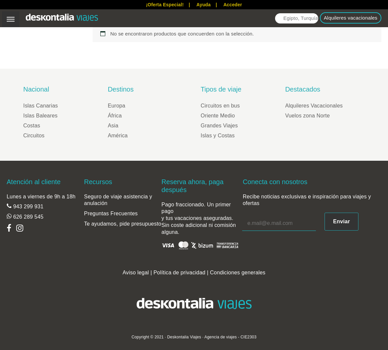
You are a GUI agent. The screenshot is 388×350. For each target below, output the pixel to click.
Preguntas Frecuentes (111, 213)
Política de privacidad (179, 272)
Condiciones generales (237, 272)
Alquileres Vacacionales (313, 105)
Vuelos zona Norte (307, 115)
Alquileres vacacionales (350, 18)
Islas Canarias (40, 105)
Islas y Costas (218, 135)
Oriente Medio (218, 115)
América (118, 135)
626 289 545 (28, 217)
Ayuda (203, 4)
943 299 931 (28, 206)
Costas (31, 125)
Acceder (232, 4)
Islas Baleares (40, 115)
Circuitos (34, 135)
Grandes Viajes (219, 125)
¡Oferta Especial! (165, 4)
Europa (116, 105)
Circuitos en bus (220, 105)
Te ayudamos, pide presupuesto (122, 224)
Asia (113, 125)
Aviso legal (136, 272)
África (115, 115)
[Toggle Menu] (11, 19)
